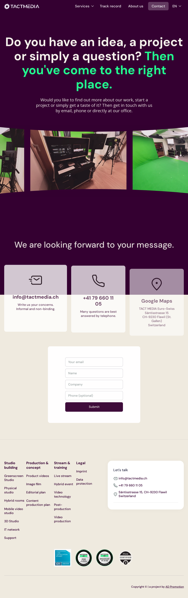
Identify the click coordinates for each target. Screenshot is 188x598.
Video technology (62, 494)
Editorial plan (36, 492)
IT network (12, 530)
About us (135, 6)
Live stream (62, 476)
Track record (110, 6)
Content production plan (38, 503)
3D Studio (11, 521)
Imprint (81, 471)
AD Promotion (174, 587)
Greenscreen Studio (13, 478)
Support (10, 538)
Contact (158, 6)
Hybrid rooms (14, 501)
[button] (84, 6)
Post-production (62, 507)
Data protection (84, 482)
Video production (62, 519)
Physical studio (10, 490)
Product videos (37, 476)
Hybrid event (63, 484)
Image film (33, 484)
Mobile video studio (13, 511)
